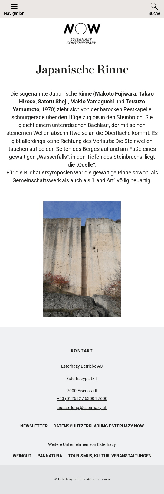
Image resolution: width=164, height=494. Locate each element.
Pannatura (50, 455)
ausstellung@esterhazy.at (82, 407)
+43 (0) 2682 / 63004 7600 (82, 398)
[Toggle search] (154, 9)
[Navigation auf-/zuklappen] (14, 9)
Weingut (22, 455)
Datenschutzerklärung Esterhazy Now (99, 426)
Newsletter (34, 426)
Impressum (101, 479)
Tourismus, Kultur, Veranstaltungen (110, 455)
